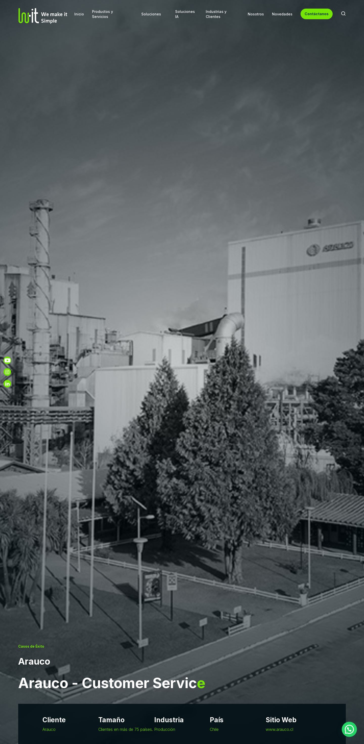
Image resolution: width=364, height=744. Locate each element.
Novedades (282, 14)
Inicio (79, 14)
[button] (349, 729)
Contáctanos (317, 14)
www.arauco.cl (279, 729)
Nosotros (256, 14)
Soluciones (151, 14)
